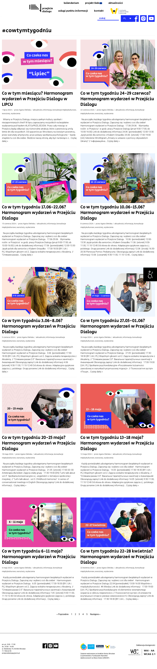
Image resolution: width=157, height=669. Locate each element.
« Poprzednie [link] (62, 620)
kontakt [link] (118, 10)
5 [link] (87, 620)
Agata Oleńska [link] (25, 111)
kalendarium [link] (68, 3)
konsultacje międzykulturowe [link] (64, 111)
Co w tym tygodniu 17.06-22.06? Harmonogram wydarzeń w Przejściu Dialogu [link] (35, 219)
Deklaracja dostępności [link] (145, 652)
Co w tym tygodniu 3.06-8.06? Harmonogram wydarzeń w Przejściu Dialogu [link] (35, 333)
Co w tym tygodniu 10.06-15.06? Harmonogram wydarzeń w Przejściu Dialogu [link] (113, 219)
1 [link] (71, 620)
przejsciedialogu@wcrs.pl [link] (11, 659)
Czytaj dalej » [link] (113, 148)
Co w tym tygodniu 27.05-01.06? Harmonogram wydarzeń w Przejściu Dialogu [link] (113, 333)
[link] (150, 274)
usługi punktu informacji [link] (90, 10)
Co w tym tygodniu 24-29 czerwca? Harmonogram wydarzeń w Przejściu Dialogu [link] (113, 106)
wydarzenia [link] (15, 115)
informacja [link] (47, 111)
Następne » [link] (96, 620)
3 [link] (79, 620)
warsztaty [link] (6, 115)
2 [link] (75, 620)
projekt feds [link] (92, 3)
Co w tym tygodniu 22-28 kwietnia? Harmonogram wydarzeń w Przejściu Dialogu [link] (113, 563)
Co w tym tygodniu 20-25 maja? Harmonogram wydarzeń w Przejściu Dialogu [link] (35, 449)
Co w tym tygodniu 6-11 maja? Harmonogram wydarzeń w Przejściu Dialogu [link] (35, 563)
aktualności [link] (115, 3)
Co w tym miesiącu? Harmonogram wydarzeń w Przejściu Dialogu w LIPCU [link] (37, 103)
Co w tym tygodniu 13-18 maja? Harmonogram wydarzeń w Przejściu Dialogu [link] (113, 449)
